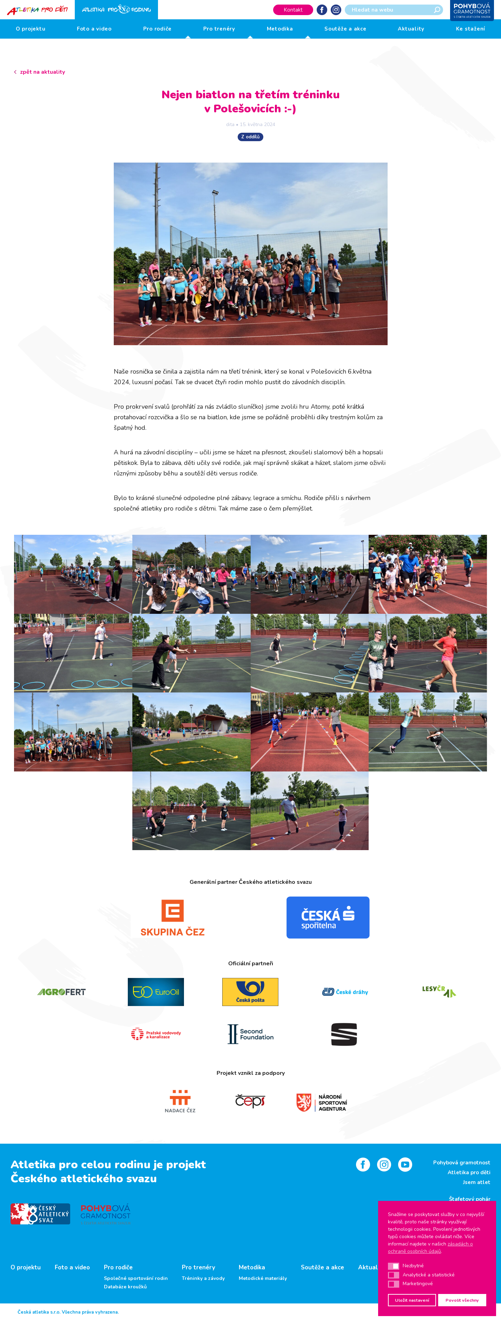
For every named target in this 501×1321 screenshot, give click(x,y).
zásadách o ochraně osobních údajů (430, 1248)
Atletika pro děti (469, 1172)
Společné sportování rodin (136, 1278)
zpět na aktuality (42, 72)
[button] (393, 1266)
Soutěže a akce (345, 28)
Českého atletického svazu (84, 1178)
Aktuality (411, 28)
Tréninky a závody (203, 1278)
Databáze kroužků (125, 1286)
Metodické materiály (263, 1278)
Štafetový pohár (469, 1199)
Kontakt (293, 9)
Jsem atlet (476, 1182)
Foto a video (94, 28)
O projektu (31, 28)
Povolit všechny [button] (462, 1300)
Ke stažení (471, 28)
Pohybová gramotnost (461, 1162)
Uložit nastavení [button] (412, 1300)
